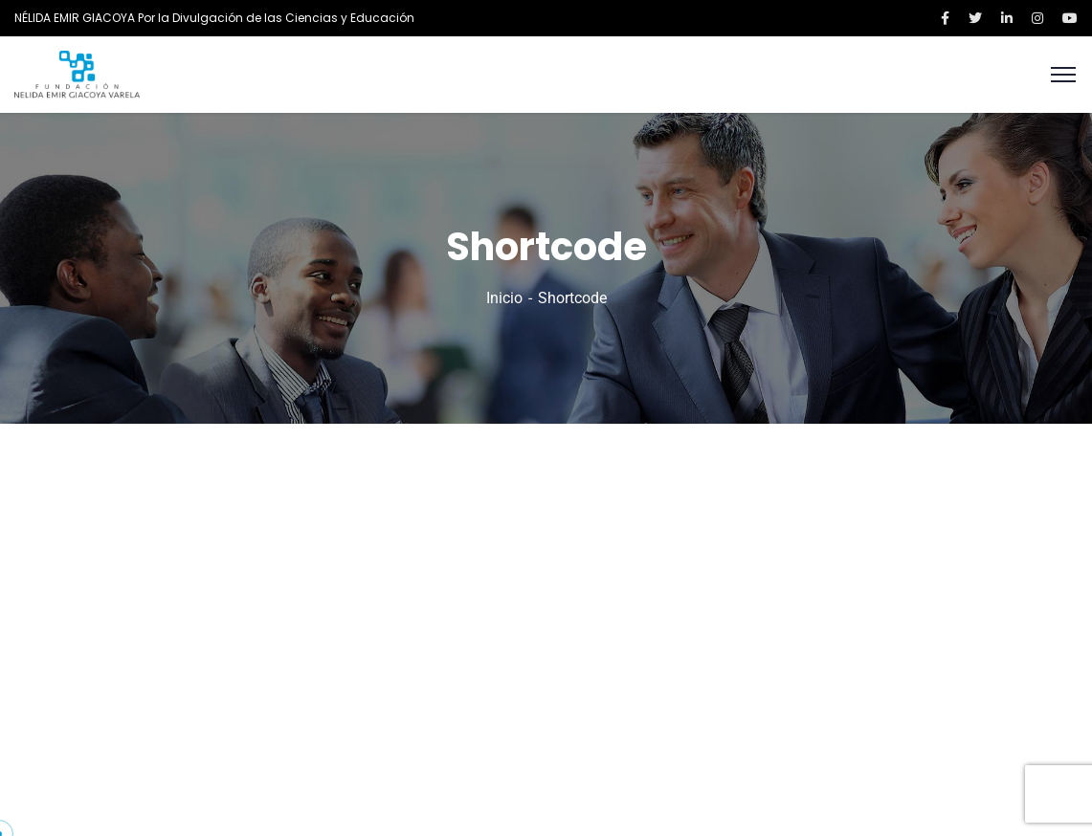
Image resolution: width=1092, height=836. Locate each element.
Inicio (504, 298)
